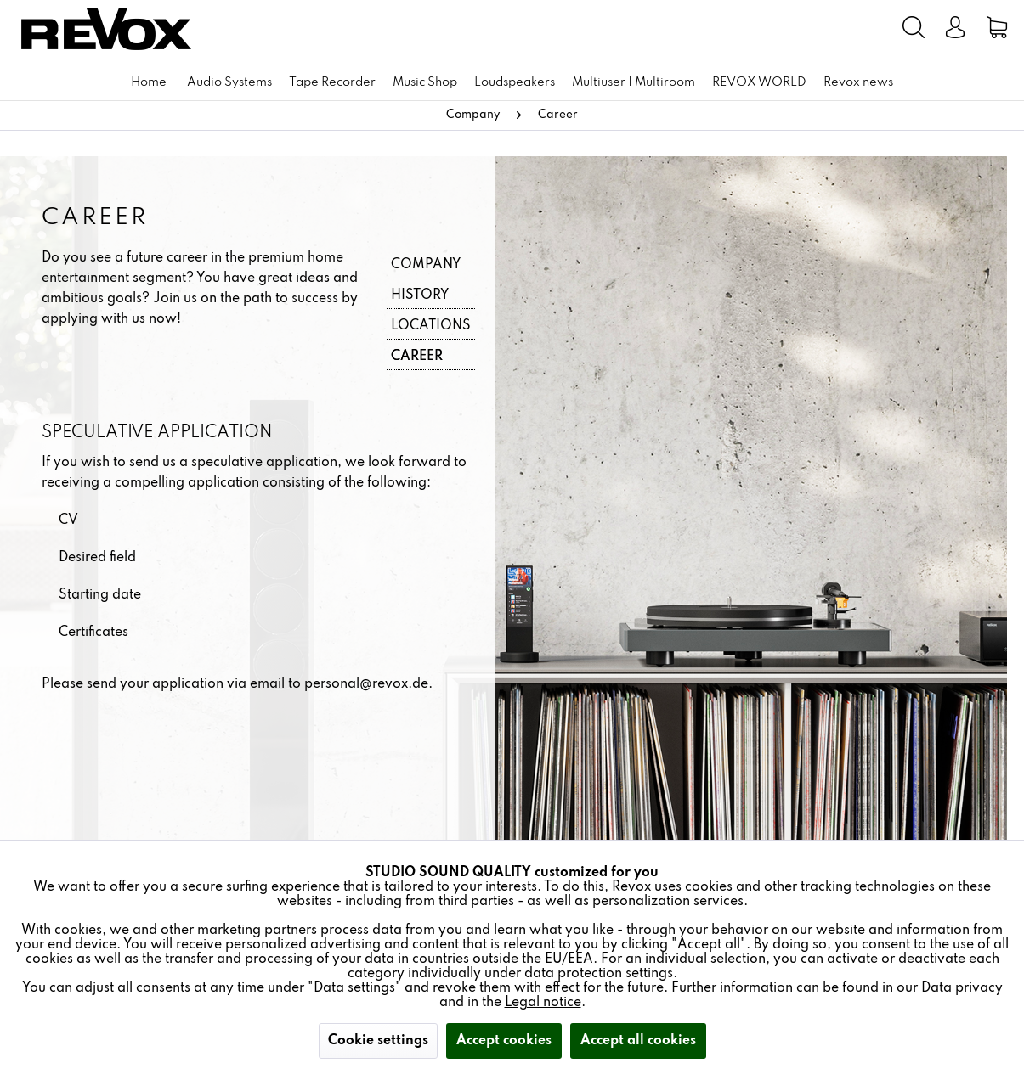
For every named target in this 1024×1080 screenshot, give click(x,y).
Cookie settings (378, 1041)
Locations (431, 326)
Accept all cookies (638, 1041)
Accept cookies (504, 1041)
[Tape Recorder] (332, 82)
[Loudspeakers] (514, 82)
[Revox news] (858, 82)
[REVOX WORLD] (759, 82)
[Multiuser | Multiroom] (633, 82)
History (420, 295)
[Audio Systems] (229, 82)
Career (417, 356)
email (267, 684)
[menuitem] (787, 27)
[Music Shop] (425, 82)
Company (426, 265)
